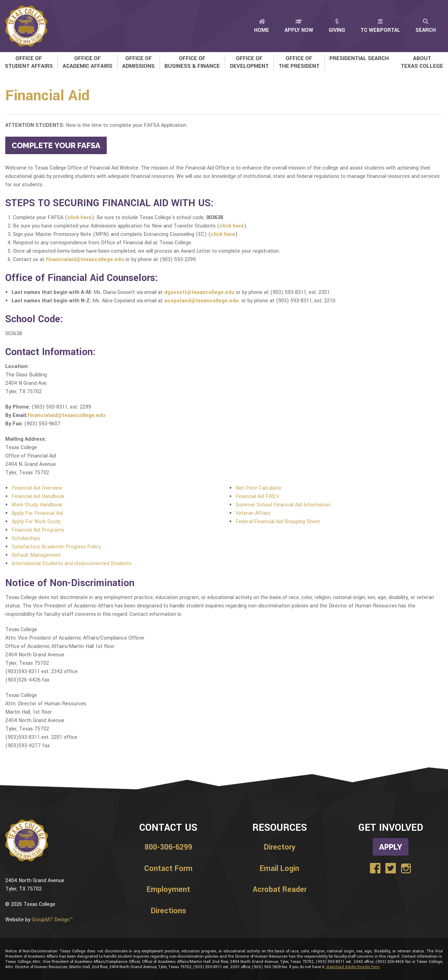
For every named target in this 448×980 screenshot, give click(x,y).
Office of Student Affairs (29, 62)
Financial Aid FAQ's (257, 496)
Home (261, 26)
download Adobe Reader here (352, 967)
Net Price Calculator (259, 488)
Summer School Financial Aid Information (283, 505)
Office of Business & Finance (192, 62)
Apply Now (299, 26)
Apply (390, 846)
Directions (168, 910)
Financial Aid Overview (37, 488)
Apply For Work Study (36, 521)
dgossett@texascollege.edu (199, 292)
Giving (337, 26)
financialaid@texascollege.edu (85, 259)
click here (79, 217)
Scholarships (26, 538)
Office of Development (249, 62)
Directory (279, 847)
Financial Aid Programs (38, 530)
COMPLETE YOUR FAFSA (56, 145)
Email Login (279, 868)
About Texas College (422, 62)
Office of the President (299, 62)
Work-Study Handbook (37, 505)
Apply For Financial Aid (37, 513)
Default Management (36, 555)
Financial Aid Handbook (38, 496)
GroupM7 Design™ (52, 919)
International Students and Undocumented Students (72, 563)
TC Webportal (380, 26)
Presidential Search (359, 58)
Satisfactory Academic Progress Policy (56, 546)
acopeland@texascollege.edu (201, 300)
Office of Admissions (138, 62)
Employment (168, 889)
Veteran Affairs (253, 513)
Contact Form (168, 868)
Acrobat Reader (280, 889)
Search (425, 26)
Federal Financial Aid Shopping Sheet (278, 521)
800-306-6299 (168, 847)
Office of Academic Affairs (87, 62)
